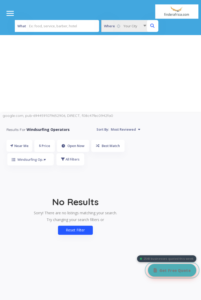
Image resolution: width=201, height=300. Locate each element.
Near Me (19, 145)
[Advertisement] (100, 74)
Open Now (73, 145)
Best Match (108, 145)
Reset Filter (75, 230)
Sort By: (118, 129)
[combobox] (125, 26)
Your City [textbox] (130, 26)
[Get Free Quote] (172, 270)
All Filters (70, 159)
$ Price (44, 145)
